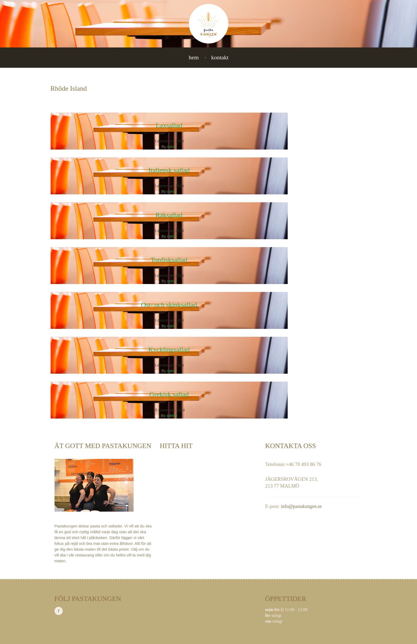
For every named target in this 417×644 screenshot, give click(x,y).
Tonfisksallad (169, 260)
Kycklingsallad (169, 349)
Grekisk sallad (169, 394)
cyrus (171, 146)
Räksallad (169, 215)
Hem (194, 57)
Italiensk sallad (169, 170)
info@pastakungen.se (301, 506)
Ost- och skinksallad (169, 305)
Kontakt (219, 57)
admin (171, 415)
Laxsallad (169, 125)
